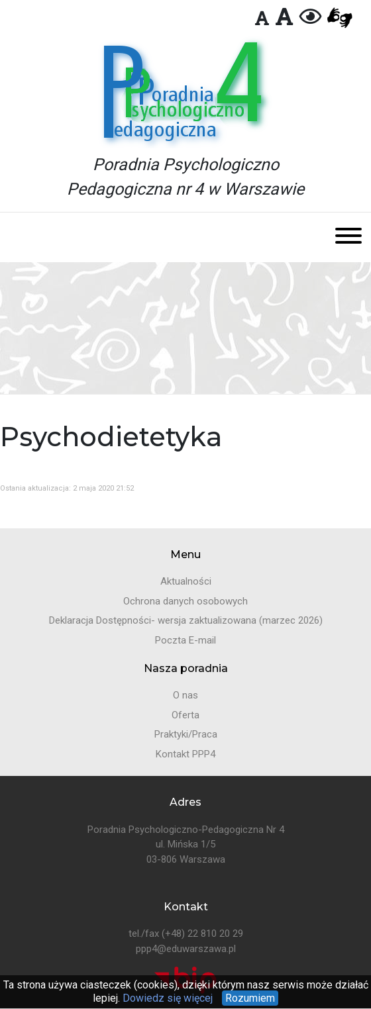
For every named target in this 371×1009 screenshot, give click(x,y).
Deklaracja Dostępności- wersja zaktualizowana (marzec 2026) (186, 620)
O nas (185, 695)
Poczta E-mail (185, 640)
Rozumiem (250, 998)
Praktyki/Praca (185, 734)
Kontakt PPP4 (185, 754)
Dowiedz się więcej (166, 998)
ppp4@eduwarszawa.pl (186, 949)
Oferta (185, 715)
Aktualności (185, 581)
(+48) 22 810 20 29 (202, 933)
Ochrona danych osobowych (185, 601)
